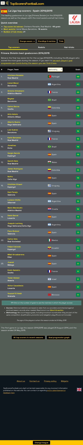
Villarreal (11, 202)
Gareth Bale (13, 161)
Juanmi (11, 262)
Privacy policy (50, 391)
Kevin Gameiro (14, 270)
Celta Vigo (12, 179)
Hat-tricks (69, 47)
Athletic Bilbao (14, 117)
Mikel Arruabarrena (16, 254)
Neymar (11, 98)
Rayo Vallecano (14, 124)
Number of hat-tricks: (13, 32)
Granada (11, 296)
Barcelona (12, 85)
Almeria (11, 280)
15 (78, 139)
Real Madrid (13, 78)
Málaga (11, 265)
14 (78, 147)
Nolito (10, 176)
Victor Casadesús (15, 285)
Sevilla (10, 109)
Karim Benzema (14, 137)
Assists (41, 47)
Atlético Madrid (15, 93)
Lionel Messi (13, 83)
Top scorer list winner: (13, 26)
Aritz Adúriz (13, 114)
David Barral (13, 215)
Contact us (35, 391)
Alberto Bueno (14, 122)
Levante (11, 218)
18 (78, 115)
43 (78, 84)
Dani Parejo (13, 192)
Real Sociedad (14, 241)
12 (78, 185)
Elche (10, 148)
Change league (41, 442)
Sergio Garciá (14, 153)
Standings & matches (47, 41)
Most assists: (10, 29)
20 (78, 108)
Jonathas (12, 145)
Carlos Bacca (13, 106)
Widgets (64, 391)
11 (78, 217)
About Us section (56, 310)
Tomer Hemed (13, 278)
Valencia (11, 195)
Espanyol (12, 156)
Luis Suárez (13, 130)
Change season (27, 41)
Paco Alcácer (13, 231)
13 (78, 162)
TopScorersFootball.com (27, 4)
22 (78, 92)
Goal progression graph (59, 337)
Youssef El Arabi (15, 293)
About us (21, 391)
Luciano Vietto (14, 200)
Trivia (61, 41)
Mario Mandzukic (15, 208)
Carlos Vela (12, 239)
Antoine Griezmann (16, 91)
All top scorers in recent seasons (28, 337)
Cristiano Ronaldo (15, 75)
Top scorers (13, 47)
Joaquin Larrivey (15, 223)
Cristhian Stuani (15, 184)
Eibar (10, 257)
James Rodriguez (15, 169)
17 (78, 123)
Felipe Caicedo (14, 246)
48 (78, 76)
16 (78, 131)
